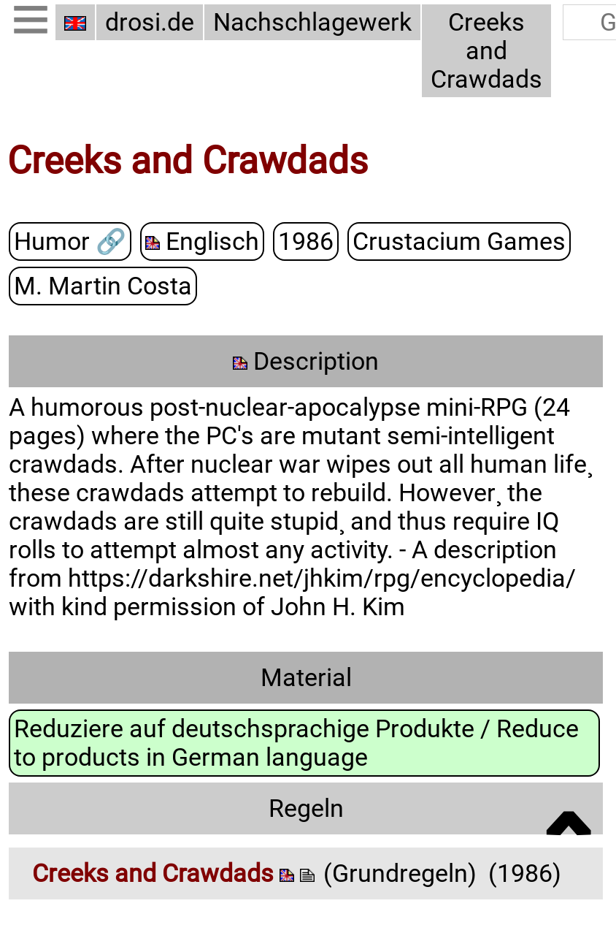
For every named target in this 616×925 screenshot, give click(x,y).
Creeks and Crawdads (486, 51)
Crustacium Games (459, 241)
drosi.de (149, 22)
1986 (306, 241)
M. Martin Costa (103, 285)
